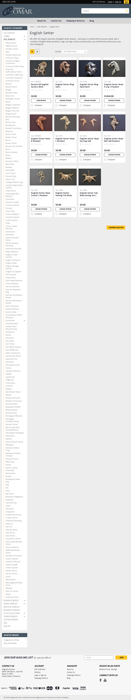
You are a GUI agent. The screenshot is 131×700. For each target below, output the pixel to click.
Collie (8, 223)
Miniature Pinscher (13, 398)
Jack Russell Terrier (13, 356)
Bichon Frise (10, 122)
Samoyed (9, 509)
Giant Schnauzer (12, 306)
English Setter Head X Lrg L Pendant (113, 85)
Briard (8, 155)
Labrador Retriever (13, 371)
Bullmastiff (10, 170)
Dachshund (10, 232)
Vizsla (8, 577)
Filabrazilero (11, 278)
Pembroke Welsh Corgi (12, 449)
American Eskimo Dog (14, 66)
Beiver (8, 102)
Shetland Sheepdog (13, 521)
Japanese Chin (11, 359)
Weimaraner (11, 580)
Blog (92, 21)
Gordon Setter (11, 312)
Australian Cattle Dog (14, 75)
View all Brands (10, 643)
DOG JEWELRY (9, 39)
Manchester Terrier (13, 392)
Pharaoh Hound (12, 459)
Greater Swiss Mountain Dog (11, 327)
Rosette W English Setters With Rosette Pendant (39, 85)
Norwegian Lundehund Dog (12, 420)
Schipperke (10, 512)
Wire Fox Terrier (12, 591)
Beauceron (10, 96)
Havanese (10, 338)
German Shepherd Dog (13, 291)
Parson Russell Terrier (14, 442)
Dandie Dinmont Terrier (12, 239)
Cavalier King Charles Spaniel (14, 186)
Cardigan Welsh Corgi (14, 182)
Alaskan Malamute (13, 55)
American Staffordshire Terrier (14, 70)
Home (32, 27)
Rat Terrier (10, 494)
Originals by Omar (11, 640)
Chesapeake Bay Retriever (12, 195)
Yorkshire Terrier (12, 597)
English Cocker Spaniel (11, 256)
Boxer (8, 149)
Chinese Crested (12, 202)
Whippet (9, 588)
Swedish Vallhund (13, 562)
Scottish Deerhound (13, 515)
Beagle (8, 90)
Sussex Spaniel (12, 559)
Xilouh (8, 594)
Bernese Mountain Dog (13, 118)
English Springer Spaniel (12, 267)
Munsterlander (11, 404)
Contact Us (56, 21)
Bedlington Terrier (13, 99)
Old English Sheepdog (14, 433)
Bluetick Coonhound (13, 128)
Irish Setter (10, 341)
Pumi (8, 491)
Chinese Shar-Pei (12, 205)
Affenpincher (11, 43)
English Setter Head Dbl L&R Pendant (113, 140)
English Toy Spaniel (13, 272)
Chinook (9, 208)
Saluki (8, 506)
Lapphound (10, 377)
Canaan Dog (10, 176)
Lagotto (9, 374)
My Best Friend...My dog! (108, 669)
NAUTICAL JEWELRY (12, 607)
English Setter (11, 263)
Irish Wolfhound (12, 350)
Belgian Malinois (12, 108)
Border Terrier (11, 137)
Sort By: (58, 52)
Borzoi (8, 140)
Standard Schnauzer (14, 556)
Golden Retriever (12, 309)
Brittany (9, 158)
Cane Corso (10, 179)
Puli (7, 488)
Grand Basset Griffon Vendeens (14, 316)
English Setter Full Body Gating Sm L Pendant (89, 194)
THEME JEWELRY (11, 616)
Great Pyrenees (12, 323)
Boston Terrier (11, 143)
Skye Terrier (10, 536)
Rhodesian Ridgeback (14, 497)
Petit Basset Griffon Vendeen (13, 454)
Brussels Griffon (12, 161)
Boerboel (9, 131)
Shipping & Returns (75, 21)
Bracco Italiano (12, 152)
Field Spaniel (11, 274)
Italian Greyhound (13, 353)
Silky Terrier (10, 533)
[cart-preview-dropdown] (126, 2)
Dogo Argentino (12, 252)
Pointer (8, 465)
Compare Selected (116, 228)
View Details (41, 101)
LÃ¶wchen (10, 380)
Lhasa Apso (10, 383)
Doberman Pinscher (13, 249)
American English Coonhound (13, 62)
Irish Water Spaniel (13, 347)
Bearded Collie (11, 93)
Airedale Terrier (12, 49)
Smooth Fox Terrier (13, 539)
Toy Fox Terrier (11, 574)
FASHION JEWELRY (11, 600)
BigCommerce (41, 697)
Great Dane (10, 320)
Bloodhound (10, 125)
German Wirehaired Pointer (13, 301)
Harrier (8, 335)
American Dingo (12, 58)
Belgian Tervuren (12, 111)
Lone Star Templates (61, 697)
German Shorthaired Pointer (14, 296)
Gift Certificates (39, 669)
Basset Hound (11, 87)
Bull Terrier (10, 164)
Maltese (9, 389)
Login (110, 2)
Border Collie (11, 134)
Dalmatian (10, 235)
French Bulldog (12, 284)
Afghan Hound (11, 46)
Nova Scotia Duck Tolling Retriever (12, 428)
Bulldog (9, 167)
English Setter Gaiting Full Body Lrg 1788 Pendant (64, 194)
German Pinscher (12, 286)
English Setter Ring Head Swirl (89, 85)
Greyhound (10, 332)
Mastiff (8, 395)
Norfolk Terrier (11, 413)
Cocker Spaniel (12, 220)
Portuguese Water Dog (13, 480)
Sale (5, 623)
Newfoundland (11, 410)
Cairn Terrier (10, 173)
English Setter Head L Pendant (65, 140)
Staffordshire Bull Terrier (13, 551)
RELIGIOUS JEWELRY (12, 610)
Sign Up (118, 2)
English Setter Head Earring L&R (89, 140)
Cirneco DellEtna (12, 214)
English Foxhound (13, 260)
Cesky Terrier (11, 191)
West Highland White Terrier (14, 584)
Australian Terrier (12, 81)
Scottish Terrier (12, 518)
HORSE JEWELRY (10, 604)
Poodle (8, 476)
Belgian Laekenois (13, 105)
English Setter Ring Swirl (65, 85)
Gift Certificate (99, 2)
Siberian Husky (11, 530)
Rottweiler (10, 500)
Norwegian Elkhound (14, 416)
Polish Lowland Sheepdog (12, 469)
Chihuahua (10, 199)
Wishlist (37, 672)
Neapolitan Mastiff (13, 407)
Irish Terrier (10, 344)
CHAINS (6, 36)
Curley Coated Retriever (11, 227)
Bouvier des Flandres (14, 146)
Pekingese (10, 445)
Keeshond (10, 362)
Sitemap (26, 697)
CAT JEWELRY (9, 33)
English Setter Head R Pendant (40, 140)
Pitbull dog (10, 462)
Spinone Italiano (12, 547)
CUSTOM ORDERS (11, 619)
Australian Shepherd (14, 78)
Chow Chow (10, 211)
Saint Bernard (11, 503)
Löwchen (9, 386)
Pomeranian (10, 473)
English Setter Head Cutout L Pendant (40, 194)
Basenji (8, 84)
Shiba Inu (9, 524)
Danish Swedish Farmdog (12, 244)
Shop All (7, 626)
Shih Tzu (9, 527)
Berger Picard (11, 114)
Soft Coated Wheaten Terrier (14, 543)
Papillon (9, 439)
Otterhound (10, 436)
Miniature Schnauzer (14, 401)
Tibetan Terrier (11, 571)
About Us (41, 21)
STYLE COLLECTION (11, 613)
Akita (7, 52)
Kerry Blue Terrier (13, 365)
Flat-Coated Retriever (14, 280)
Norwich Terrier (12, 424)
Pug (7, 485)
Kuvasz (8, 368)
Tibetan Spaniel (12, 568)
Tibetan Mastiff (12, 565)
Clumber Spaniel (12, 217)
